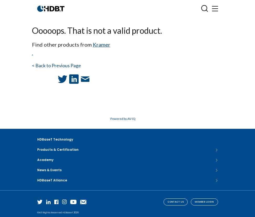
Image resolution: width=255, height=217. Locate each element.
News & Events (127, 170)
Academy (127, 160)
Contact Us (175, 201)
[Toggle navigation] (215, 8)
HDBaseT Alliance (127, 180)
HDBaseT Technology (55, 139)
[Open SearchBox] (204, 8)
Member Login (204, 201)
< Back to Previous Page (56, 65)
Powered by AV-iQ (122, 119)
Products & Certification (127, 149)
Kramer (101, 44)
